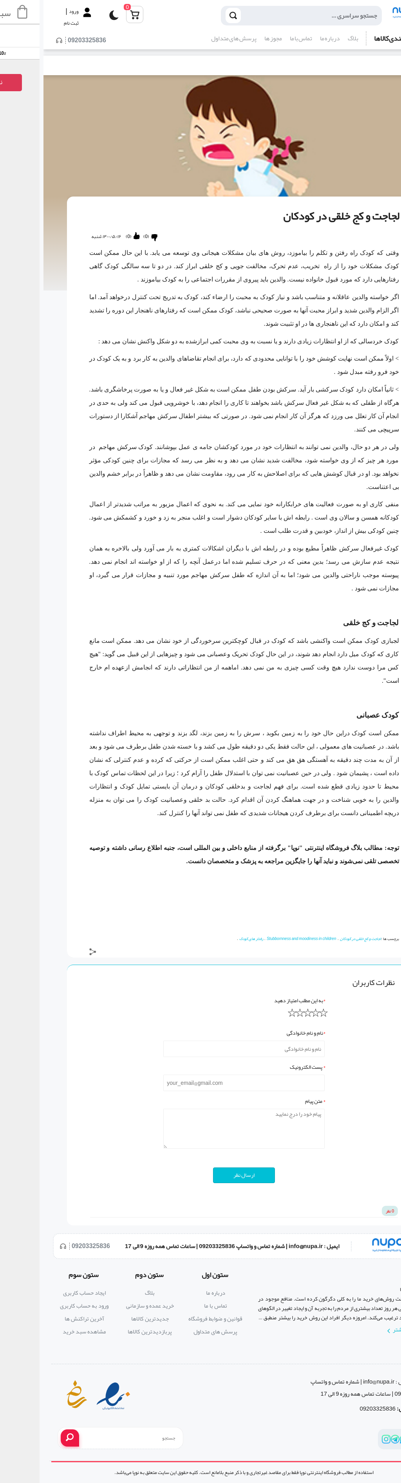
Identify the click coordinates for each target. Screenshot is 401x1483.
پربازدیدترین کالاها (106, 1331)
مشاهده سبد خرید (41, 1331)
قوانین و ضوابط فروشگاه (172, 1318)
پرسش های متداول (190, 38)
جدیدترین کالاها (106, 1318)
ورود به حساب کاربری (40, 1306)
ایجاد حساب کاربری (41, 1293)
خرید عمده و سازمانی (106, 1306)
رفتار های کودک (208, 939)
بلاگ (309, 38)
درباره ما (286, 38)
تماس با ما (257, 38)
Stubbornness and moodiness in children (258, 939)
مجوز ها (229, 38)
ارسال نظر (200, 1174)
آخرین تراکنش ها (41, 1318)
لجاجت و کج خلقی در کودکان (316, 939)
